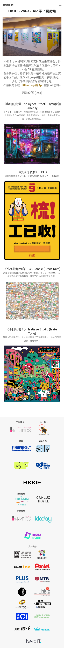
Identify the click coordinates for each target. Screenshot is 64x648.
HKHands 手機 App (31, 85)
